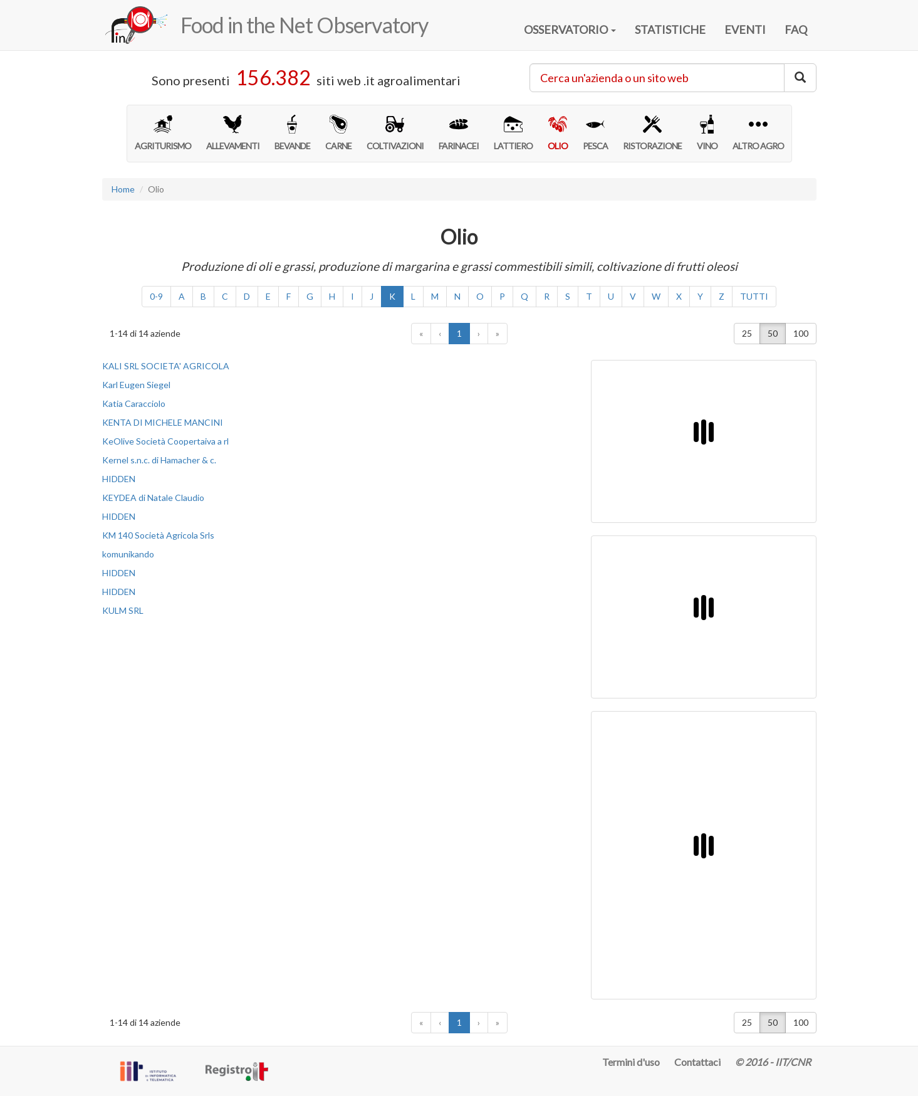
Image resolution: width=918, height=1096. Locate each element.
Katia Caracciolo (133, 403)
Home (123, 189)
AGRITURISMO (163, 133)
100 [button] (800, 333)
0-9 (156, 296)
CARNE (338, 133)
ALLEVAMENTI (232, 133)
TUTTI (754, 296)
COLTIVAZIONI (395, 133)
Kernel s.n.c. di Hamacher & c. (159, 460)
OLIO (558, 133)
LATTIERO (513, 133)
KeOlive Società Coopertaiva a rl (165, 441)
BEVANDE (292, 133)
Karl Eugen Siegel (136, 384)
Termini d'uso (631, 1062)
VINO (707, 133)
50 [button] (773, 333)
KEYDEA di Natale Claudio (153, 497)
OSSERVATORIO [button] (570, 29)
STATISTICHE (670, 29)
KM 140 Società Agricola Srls (158, 535)
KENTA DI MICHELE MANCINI (162, 422)
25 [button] (747, 333)
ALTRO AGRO (758, 133)
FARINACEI (459, 133)
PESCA (595, 133)
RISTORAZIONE (652, 133)
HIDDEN (118, 478)
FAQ (796, 29)
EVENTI (745, 29)
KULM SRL (122, 610)
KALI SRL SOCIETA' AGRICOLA (165, 366)
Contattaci (697, 1062)
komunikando (128, 554)
